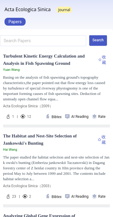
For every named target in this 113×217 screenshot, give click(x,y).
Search (98, 40)
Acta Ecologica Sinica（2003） (28, 186)
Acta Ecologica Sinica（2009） (28, 106)
